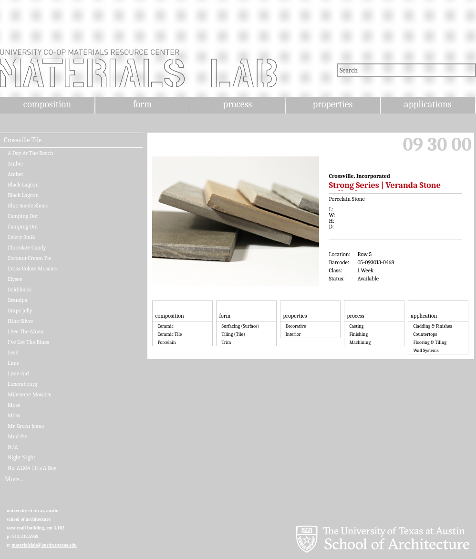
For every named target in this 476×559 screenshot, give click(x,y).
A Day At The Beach (30, 153)
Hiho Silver (20, 321)
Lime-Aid (18, 373)
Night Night (21, 457)
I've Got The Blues (28, 342)
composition (47, 104)
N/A (13, 447)
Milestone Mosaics (29, 394)
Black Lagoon (23, 184)
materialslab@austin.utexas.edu (44, 545)
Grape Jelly (20, 310)
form (142, 104)
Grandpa (17, 300)
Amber (15, 163)
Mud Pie (17, 436)
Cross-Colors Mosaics (32, 268)
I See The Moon (26, 331)
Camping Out (23, 216)
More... (14, 479)
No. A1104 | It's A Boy (32, 468)
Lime (13, 363)
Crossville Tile (22, 140)
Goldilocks (19, 289)
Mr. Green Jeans (26, 426)
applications (428, 104)
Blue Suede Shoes (28, 205)
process (237, 104)
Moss (14, 405)
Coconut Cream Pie (30, 258)
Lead (13, 352)
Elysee (15, 279)
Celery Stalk (21, 237)
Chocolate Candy (27, 247)
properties (332, 104)
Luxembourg (22, 384)
